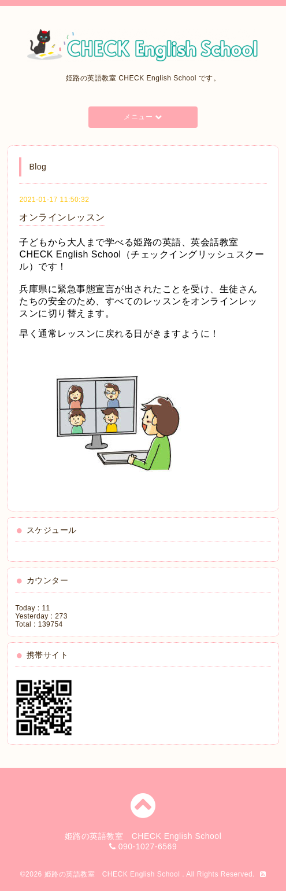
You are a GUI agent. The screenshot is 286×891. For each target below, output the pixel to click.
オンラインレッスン (62, 217)
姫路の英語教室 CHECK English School (113, 874)
